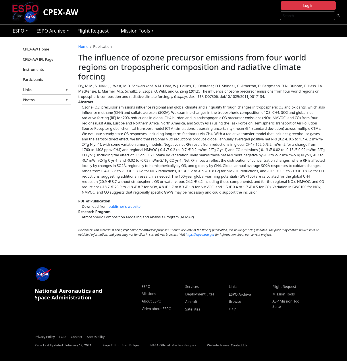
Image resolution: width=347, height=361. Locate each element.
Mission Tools (136, 31)
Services (192, 286)
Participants (33, 79)
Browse (235, 301)
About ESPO (151, 301)
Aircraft (191, 301)
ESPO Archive (51, 31)
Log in (308, 5)
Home (83, 46)
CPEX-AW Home (36, 49)
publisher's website (124, 206)
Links (45, 90)
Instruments (33, 69)
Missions (149, 293)
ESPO (19, 31)
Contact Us (239, 345)
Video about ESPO (157, 308)
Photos (45, 101)
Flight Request (93, 31)
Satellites (192, 309)
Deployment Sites (199, 294)
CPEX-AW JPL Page (38, 59)
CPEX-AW (60, 12)
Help (233, 309)
